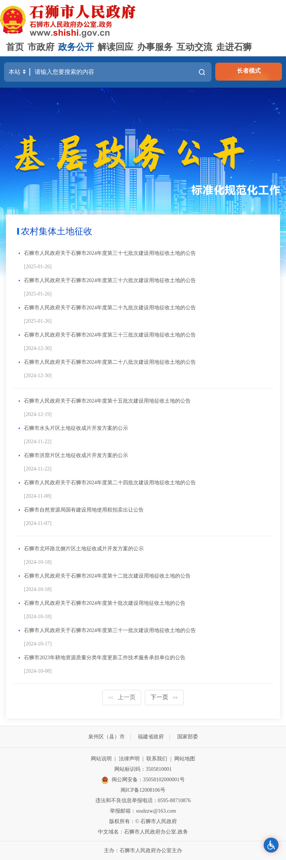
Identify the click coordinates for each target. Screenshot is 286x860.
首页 (15, 47)
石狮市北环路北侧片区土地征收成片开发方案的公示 (84, 548)
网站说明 (101, 759)
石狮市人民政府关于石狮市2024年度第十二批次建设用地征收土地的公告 (107, 576)
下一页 (164, 697)
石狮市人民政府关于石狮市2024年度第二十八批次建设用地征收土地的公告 (110, 362)
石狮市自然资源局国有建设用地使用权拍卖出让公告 (84, 510)
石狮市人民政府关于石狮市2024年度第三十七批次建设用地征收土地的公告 (110, 253)
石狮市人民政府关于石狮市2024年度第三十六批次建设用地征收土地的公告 (110, 280)
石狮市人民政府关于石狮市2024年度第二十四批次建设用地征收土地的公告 (110, 482)
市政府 (41, 47)
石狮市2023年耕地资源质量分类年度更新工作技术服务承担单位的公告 (104, 657)
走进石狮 (234, 47)
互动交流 (194, 47)
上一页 (122, 697)
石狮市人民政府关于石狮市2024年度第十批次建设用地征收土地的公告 (104, 603)
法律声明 (129, 759)
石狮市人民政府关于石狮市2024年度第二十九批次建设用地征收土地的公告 (110, 307)
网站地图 (184, 759)
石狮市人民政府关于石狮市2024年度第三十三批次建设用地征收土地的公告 (110, 335)
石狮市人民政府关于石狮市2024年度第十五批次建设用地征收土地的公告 (107, 401)
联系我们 (156, 759)
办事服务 (155, 47)
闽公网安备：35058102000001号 (143, 780)
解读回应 (115, 47)
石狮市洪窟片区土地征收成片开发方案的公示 (76, 455)
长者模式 (249, 71)
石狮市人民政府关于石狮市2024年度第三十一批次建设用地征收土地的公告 (110, 630)
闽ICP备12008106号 (143, 790)
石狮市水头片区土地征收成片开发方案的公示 (76, 428)
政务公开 (76, 47)
